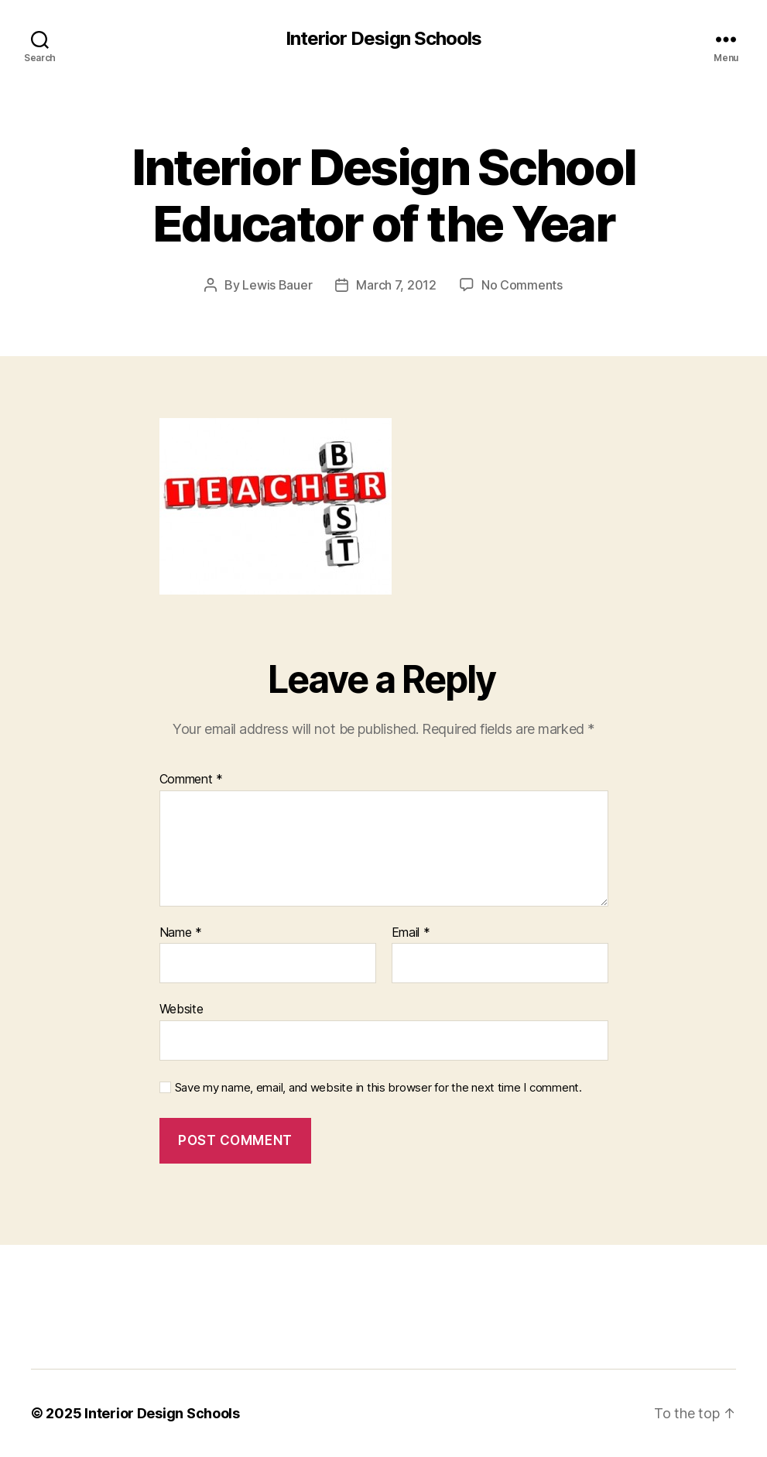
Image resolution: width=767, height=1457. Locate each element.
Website (181, 1008)
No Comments (522, 285)
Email (411, 933)
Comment (191, 780)
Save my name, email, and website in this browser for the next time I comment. (378, 1088)
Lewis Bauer (277, 285)
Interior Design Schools (383, 38)
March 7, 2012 (396, 285)
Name (180, 933)
